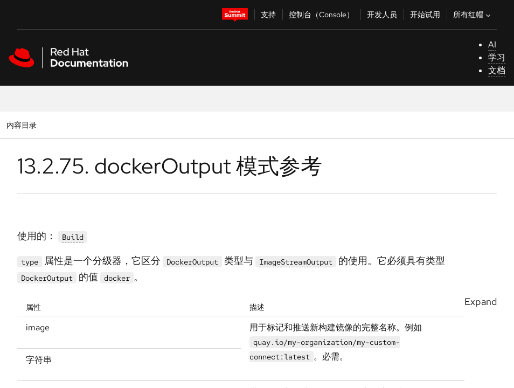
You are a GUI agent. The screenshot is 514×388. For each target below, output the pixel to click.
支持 (268, 14)
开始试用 (425, 14)
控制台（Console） (321, 14)
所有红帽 (473, 14)
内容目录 (21, 125)
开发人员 (382, 14)
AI (492, 44)
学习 (496, 57)
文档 (496, 70)
